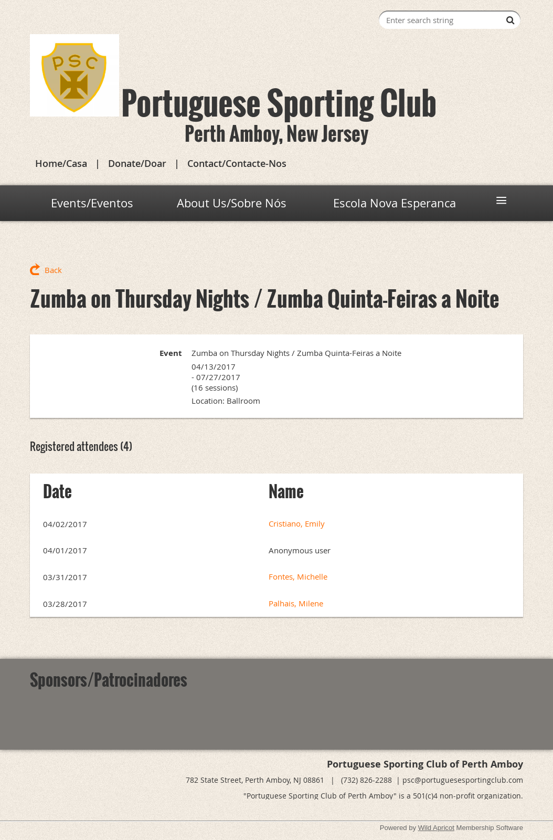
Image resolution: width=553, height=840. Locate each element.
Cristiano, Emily (297, 523)
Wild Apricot (436, 828)
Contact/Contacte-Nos (236, 163)
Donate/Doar (137, 163)
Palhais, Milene (296, 603)
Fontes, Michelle (298, 576)
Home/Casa (61, 163)
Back (53, 270)
